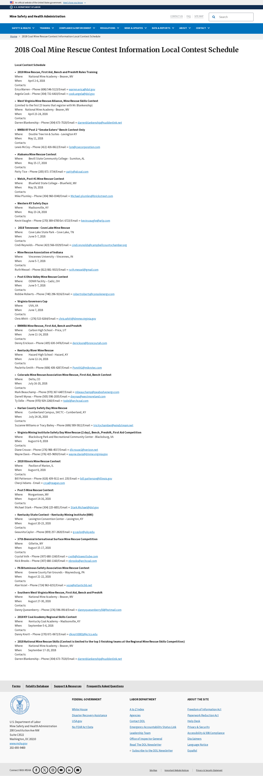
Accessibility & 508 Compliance (206, 733)
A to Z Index (137, 709)
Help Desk (193, 721)
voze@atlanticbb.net (79, 585)
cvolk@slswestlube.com (83, 556)
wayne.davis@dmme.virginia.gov (88, 454)
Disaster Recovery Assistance (89, 715)
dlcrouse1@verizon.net (84, 450)
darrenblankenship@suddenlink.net (100, 122)
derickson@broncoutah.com (89, 343)
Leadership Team (140, 733)
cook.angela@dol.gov (82, 94)
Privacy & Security (198, 727)
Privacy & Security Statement (209, 770)
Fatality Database (37, 686)
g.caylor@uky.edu (84, 532)
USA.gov (77, 721)
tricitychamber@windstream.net (113, 425)
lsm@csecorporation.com (84, 147)
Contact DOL (137, 721)
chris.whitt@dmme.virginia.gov (77, 319)
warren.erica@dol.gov (82, 89)
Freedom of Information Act (204, 709)
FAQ (189, 16)
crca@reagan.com (54, 483)
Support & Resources (67, 686)
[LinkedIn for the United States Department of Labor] (69, 770)
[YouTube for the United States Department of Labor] (61, 770)
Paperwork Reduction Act (203, 715)
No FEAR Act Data (82, 727)
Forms (16, 686)
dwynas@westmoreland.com (88, 396)
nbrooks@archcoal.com (82, 561)
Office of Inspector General (146, 739)
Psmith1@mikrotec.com (87, 368)
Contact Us (176, 16)
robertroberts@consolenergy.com (93, 294)
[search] (235, 17)
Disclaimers (194, 739)
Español (192, 750)
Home (13, 36)
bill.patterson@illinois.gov (96, 478)
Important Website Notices (177, 770)
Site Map (199, 16)
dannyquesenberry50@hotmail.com (99, 610)
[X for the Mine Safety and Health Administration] (44, 770)
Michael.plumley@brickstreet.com (92, 196)
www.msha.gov (18, 743)
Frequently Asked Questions (105, 686)
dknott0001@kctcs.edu (83, 634)
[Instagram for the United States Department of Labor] (52, 770)
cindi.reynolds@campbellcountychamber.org (99, 245)
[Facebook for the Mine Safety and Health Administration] (36, 770)
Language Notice (197, 744)
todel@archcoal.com (75, 401)
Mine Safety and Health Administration (37, 16)
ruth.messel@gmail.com (83, 269)
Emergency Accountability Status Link (153, 727)
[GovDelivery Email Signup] (77, 770)
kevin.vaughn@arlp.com (95, 220)
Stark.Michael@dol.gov (85, 507)
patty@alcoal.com (77, 171)
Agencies (135, 715)
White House (80, 709)
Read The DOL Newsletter (145, 744)
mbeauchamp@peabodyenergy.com (97, 392)
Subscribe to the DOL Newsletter (152, 750)
